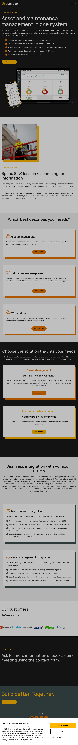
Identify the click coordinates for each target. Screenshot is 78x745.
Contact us (10, 62)
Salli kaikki (63, 725)
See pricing (39, 393)
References (11, 615)
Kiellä (63, 732)
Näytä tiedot (57, 737)
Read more (39, 252)
